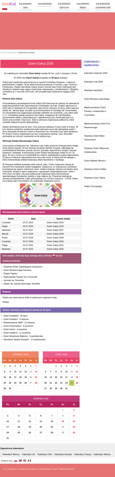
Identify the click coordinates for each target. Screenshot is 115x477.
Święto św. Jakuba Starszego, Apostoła (22, 284)
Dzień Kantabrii (11, 319)
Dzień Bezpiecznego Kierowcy (18, 270)
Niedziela (6, 230)
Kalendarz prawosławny (28, 469)
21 (36, 377)
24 (15, 383)
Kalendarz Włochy (102, 454)
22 (5, 383)
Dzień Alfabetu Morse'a (94, 161)
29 (5, 388)
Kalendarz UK (28, 454)
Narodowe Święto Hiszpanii (16, 339)
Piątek (5, 226)
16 (10, 377)
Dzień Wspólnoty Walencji (15, 336)
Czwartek (6, 222)
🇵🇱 (9, 6)
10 (15, 372)
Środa (4, 238)
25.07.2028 (28, 234)
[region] (57, 29)
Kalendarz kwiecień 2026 (95, 73)
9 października (36, 336)
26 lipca (23, 316)
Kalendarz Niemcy (11, 454)
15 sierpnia (29, 322)
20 (31, 377)
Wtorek (5, 234)
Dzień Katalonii (10, 333)
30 (10, 388)
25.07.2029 (28, 238)
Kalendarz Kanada (63, 454)
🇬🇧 (20, 460)
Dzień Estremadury (12, 326)
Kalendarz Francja (82, 454)
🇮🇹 (29, 460)
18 (20, 377)
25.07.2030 (28, 241)
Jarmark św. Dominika (14, 280)
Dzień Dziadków (11, 316)
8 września (28, 326)
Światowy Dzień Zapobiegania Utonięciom (23, 267)
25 (20, 383)
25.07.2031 (28, 245)
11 (20, 372)
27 (31, 383)
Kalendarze (45, 4)
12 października (38, 339)
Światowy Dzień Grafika (95, 169)
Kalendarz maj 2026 (93, 82)
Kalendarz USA (45, 454)
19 (25, 377)
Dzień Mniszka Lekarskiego (97, 99)
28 (36, 383)
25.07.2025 (28, 226)
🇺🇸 (24, 460)
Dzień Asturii (9, 329)
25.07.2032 (28, 249)
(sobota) (59, 78)
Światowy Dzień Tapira (94, 178)
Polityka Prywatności (66, 469)
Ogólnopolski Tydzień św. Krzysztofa (20, 277)
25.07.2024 (28, 222)
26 (25, 383)
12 (25, 372)
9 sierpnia (24, 319)
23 (10, 383)
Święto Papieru (11, 273)
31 (66, 388)
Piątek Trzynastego (93, 186)
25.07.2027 (28, 230)
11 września (24, 333)
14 (36, 372)
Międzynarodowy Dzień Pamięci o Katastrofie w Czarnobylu (95, 111)
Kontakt (54, 469)
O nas (5, 469)
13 (31, 372)
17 (15, 377)
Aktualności (13, 469)
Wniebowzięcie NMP (13, 322)
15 (5, 377)
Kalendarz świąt (44, 469)
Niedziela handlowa (93, 90)
